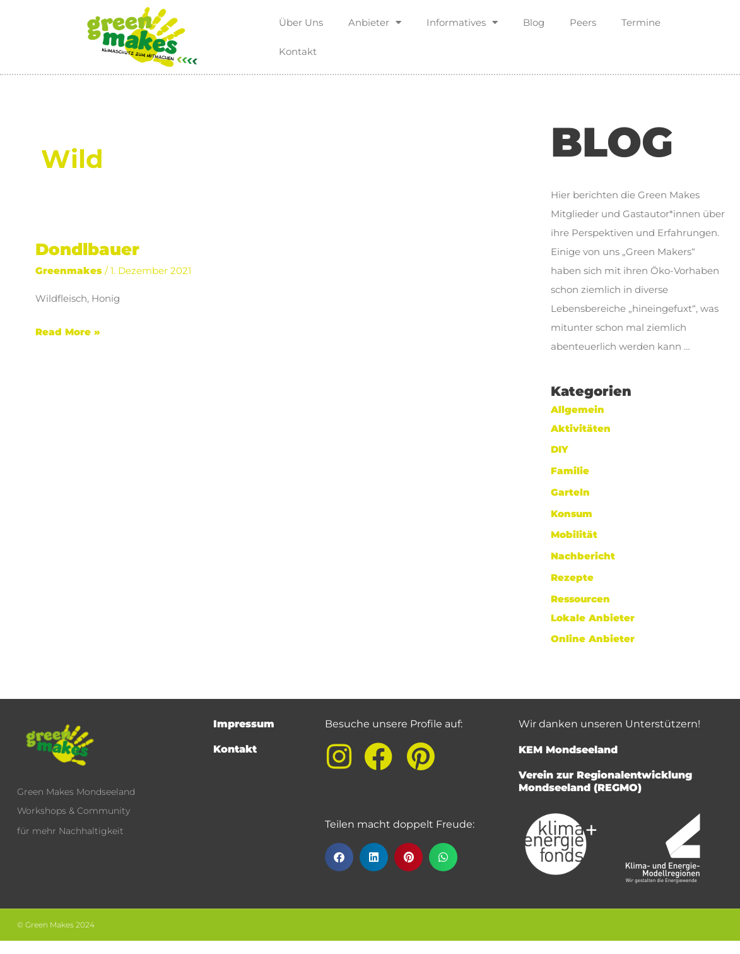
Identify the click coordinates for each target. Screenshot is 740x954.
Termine (641, 22)
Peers (583, 22)
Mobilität (574, 534)
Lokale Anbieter (593, 618)
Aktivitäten (581, 428)
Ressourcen (580, 599)
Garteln (570, 492)
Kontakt (298, 51)
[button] (339, 857)
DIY (559, 449)
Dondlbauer (87, 249)
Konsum (571, 514)
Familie (570, 471)
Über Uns (301, 22)
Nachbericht (583, 556)
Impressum (243, 724)
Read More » (67, 330)
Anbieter (374, 22)
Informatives (462, 22)
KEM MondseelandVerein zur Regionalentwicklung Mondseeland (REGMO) (605, 769)
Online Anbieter (593, 639)
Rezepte (572, 577)
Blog (533, 22)
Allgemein (577, 409)
